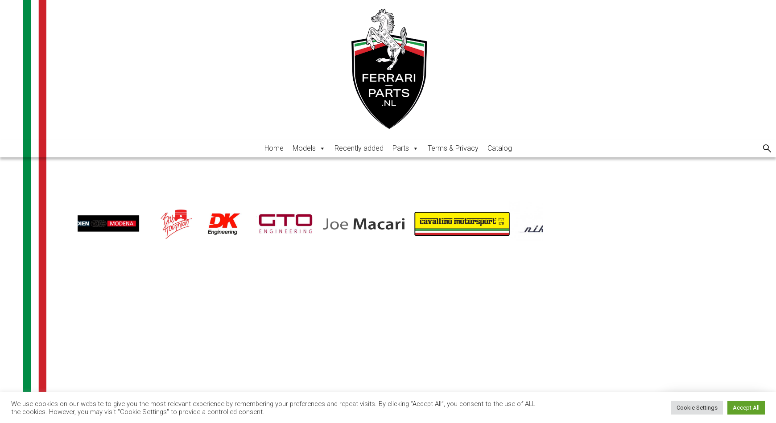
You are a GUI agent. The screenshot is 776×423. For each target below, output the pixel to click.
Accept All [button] (746, 407)
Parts (405, 148)
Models (309, 148)
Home (274, 148)
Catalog (499, 148)
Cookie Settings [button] (697, 407)
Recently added (359, 148)
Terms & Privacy (453, 148)
